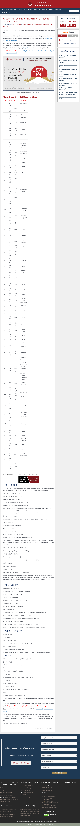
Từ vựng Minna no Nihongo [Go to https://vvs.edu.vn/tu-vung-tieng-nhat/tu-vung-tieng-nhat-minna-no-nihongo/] (70, 43)
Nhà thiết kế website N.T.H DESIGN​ (44, 824)
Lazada (46, 709)
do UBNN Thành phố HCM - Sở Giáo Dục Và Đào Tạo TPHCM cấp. (29, 813)
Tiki (42, 709)
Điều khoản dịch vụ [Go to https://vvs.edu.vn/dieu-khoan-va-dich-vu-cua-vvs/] (27, 794)
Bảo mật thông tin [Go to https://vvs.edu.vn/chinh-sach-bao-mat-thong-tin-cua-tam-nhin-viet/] (27, 797)
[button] (13, 9)
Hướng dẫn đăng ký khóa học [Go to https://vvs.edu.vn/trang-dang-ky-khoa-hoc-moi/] (30, 788)
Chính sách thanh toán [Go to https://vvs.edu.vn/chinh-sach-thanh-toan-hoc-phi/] (28, 792)
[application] (16, 9)
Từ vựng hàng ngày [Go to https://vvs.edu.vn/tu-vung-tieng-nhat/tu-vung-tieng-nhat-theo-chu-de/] (67, 40)
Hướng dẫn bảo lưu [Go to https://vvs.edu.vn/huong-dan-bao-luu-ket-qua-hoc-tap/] (27, 790)
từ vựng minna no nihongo (41, 24)
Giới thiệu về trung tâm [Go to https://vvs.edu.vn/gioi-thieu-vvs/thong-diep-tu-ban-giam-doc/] (28, 785)
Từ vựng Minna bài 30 (27, 24)
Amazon (38, 709)
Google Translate (27, 48)
